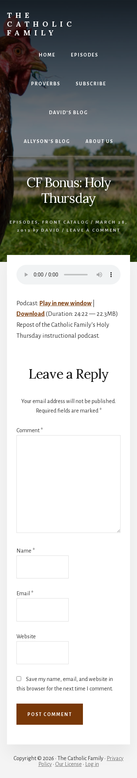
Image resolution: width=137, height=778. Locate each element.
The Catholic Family (41, 24)
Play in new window (65, 303)
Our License (68, 764)
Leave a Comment (93, 230)
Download (30, 314)
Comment (29, 430)
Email (24, 593)
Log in (92, 764)
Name (25, 551)
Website (26, 636)
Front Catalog (65, 222)
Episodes (23, 222)
